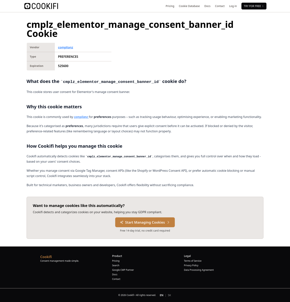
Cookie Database (189, 6)
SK (169, 295)
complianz (65, 47)
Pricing (170, 6)
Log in (233, 6)
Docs (207, 6)
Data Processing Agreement (199, 270)
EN (161, 295)
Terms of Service (192, 260)
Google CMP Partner (123, 270)
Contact (220, 6)
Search (115, 265)
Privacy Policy (191, 265)
